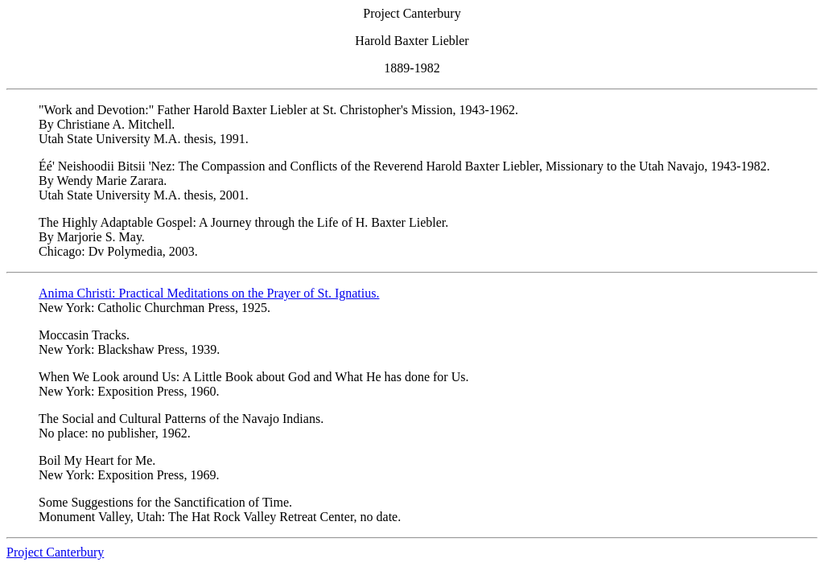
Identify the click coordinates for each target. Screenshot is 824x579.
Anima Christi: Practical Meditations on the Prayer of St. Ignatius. (209, 293)
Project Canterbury (55, 552)
